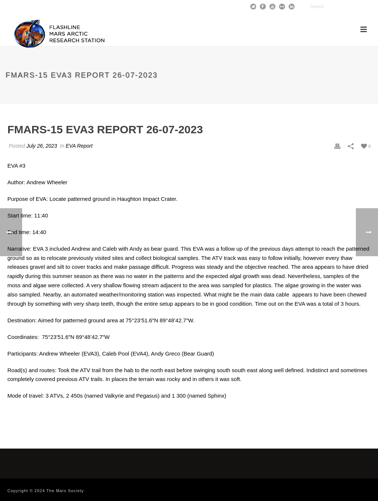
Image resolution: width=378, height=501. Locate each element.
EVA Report (79, 146)
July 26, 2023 (41, 146)
